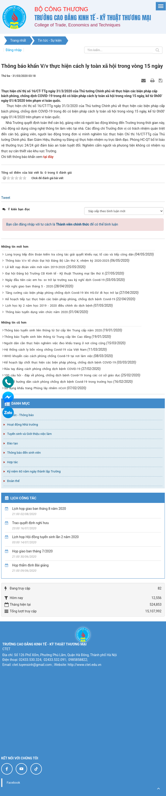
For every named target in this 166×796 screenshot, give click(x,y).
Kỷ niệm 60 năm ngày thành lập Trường (34, 471)
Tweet (5, 198)
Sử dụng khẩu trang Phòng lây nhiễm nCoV (35, 388)
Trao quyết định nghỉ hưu (30, 523)
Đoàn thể (13, 481)
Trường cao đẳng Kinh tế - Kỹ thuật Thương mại (92, 17)
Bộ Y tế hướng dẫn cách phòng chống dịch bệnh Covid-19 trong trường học (58, 381)
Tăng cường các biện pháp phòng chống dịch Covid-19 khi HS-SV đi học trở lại (61, 293)
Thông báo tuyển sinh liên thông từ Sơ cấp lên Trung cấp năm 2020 (53, 330)
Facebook (13, 782)
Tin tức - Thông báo (20, 415)
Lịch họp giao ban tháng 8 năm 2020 (39, 509)
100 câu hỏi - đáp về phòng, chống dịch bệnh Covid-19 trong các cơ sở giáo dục (62, 375)
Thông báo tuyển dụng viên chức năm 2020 (36, 312)
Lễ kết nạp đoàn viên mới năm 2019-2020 (35, 267)
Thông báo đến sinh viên (24, 452)
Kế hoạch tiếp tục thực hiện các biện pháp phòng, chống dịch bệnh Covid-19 (60, 299)
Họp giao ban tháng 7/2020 (32, 551)
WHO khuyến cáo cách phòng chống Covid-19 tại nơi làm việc (48, 356)
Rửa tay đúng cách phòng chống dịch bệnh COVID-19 (42, 369)
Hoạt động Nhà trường (22, 424)
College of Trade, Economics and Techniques (77, 25)
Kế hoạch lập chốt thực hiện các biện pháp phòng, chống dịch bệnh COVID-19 (60, 362)
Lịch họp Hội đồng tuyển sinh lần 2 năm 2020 (45, 537)
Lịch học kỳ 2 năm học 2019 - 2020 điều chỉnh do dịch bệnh (49, 305)
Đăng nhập (14, 50)
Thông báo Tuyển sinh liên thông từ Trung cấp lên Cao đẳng (47, 337)
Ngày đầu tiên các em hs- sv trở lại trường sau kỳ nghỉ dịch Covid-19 (55, 280)
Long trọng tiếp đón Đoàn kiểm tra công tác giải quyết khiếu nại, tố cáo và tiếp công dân (69, 254)
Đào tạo (12, 443)
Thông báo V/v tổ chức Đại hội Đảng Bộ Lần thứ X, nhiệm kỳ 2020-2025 (57, 260)
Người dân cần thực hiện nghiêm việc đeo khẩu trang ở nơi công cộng (54, 343)
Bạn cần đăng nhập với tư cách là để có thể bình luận (62, 224)
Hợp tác (12, 462)
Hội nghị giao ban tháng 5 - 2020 (29, 286)
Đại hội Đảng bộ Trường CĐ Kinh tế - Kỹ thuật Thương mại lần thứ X (54, 273)
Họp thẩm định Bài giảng (30, 565)
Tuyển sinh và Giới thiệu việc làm (29, 434)
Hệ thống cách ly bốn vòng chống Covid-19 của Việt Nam (45, 349)
